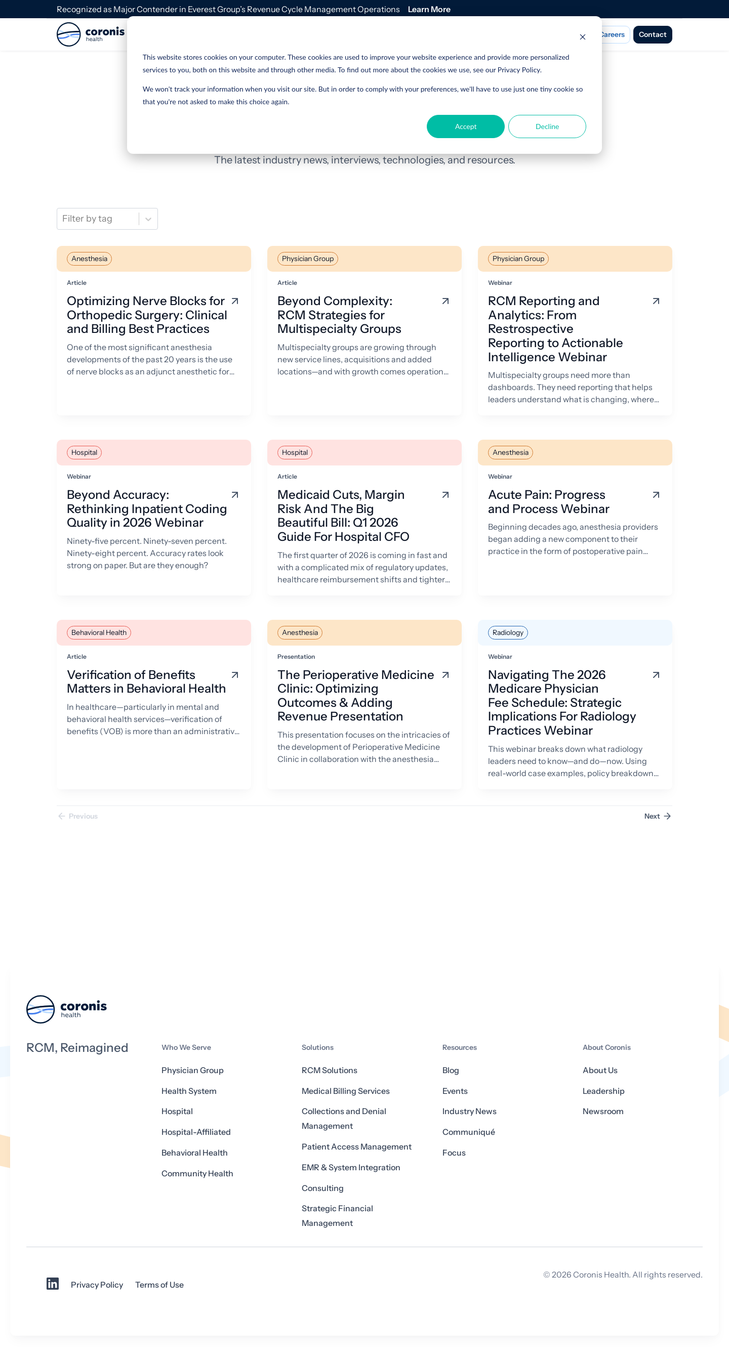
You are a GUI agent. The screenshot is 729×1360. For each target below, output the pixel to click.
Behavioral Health (194, 1153)
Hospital (177, 1111)
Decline (547, 126)
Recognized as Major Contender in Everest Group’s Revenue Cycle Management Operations (228, 9)
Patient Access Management (357, 1146)
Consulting (323, 1188)
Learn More (429, 9)
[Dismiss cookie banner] (582, 38)
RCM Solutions (329, 1070)
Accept (466, 126)
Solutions (318, 1047)
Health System (189, 1091)
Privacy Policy (97, 1285)
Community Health (197, 1173)
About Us (600, 1070)
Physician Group (192, 1070)
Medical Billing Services (346, 1091)
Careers (612, 34)
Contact (653, 34)
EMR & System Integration (351, 1167)
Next (658, 816)
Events (455, 1091)
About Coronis (607, 1047)
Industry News (469, 1111)
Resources (459, 1047)
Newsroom (603, 1111)
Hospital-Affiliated (196, 1132)
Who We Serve (186, 1047)
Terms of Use (159, 1285)
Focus (454, 1153)
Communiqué (468, 1132)
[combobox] (63, 218)
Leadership (604, 1091)
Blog (450, 1070)
